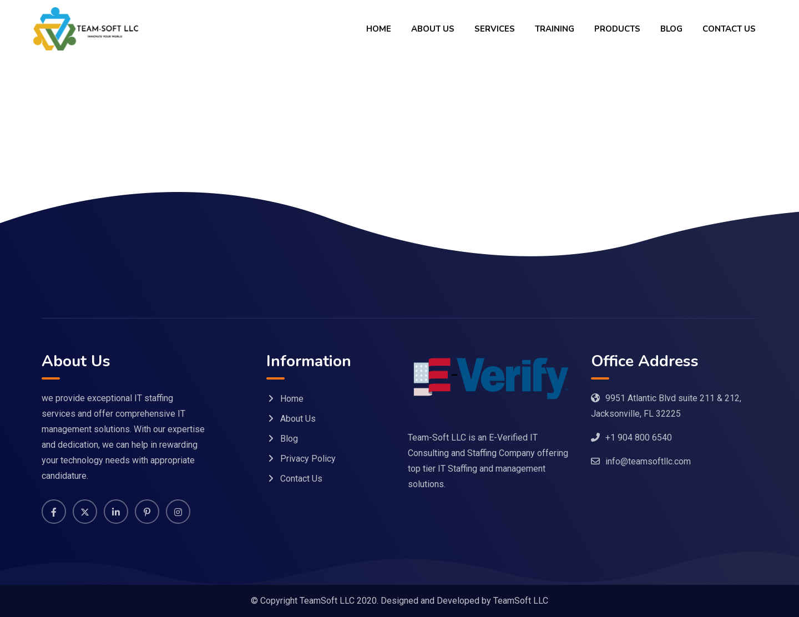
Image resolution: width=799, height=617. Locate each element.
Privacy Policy (308, 458)
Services (494, 28)
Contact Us (729, 28)
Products (617, 28)
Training (554, 28)
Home (378, 28)
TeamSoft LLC (520, 600)
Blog (671, 28)
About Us (432, 28)
